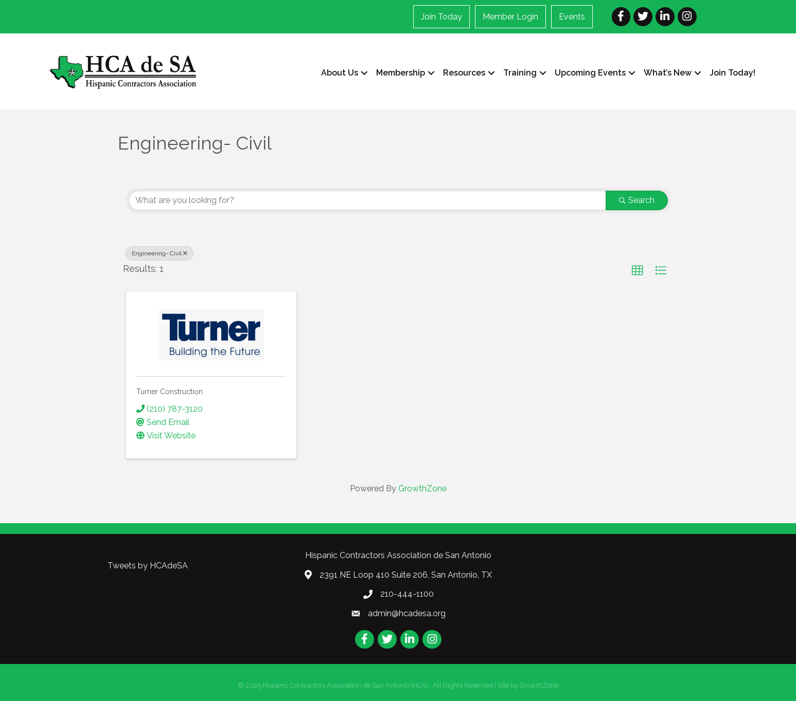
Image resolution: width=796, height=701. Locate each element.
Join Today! (732, 73)
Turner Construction (169, 392)
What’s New (668, 73)
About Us (339, 73)
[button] (637, 271)
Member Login (510, 17)
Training (520, 73)
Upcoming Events (590, 73)
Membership (400, 73)
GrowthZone (422, 488)
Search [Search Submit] (637, 200)
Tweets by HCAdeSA (148, 565)
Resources (464, 73)
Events (572, 17)
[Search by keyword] (367, 200)
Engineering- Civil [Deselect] (159, 253)
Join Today (441, 17)
